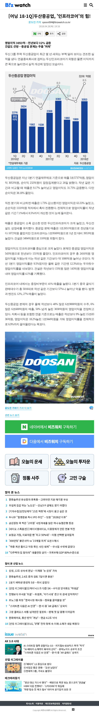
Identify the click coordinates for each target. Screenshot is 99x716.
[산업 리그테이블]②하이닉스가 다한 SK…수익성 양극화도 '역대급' (44, 588)
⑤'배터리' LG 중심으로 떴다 (37, 664)
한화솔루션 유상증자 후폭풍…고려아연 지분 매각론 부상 (38, 499)
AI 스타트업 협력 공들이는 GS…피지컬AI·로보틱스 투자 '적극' (54, 645)
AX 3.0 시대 (12, 641)
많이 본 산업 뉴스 (14, 563)
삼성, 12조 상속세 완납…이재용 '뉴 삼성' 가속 (33, 570)
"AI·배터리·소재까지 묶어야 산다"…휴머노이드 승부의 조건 (53, 649)
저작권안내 (66, 703)
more (91, 635)
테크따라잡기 (12, 678)
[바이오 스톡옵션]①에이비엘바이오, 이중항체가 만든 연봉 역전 (42, 529)
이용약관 (39, 703)
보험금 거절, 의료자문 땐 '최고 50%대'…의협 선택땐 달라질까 (41, 535)
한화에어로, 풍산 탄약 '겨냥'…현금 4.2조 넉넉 (33, 618)
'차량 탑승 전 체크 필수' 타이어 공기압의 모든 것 (47, 689)
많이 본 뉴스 (12, 492)
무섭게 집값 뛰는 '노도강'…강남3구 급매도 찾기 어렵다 (38, 505)
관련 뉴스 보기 (12, 415)
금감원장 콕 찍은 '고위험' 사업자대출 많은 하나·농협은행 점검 (41, 523)
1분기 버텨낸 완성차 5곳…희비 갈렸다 (29, 582)
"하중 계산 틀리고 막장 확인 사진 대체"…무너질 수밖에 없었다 (42, 546)
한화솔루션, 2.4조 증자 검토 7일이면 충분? (31, 576)
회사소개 (30, 703)
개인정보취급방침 (52, 703)
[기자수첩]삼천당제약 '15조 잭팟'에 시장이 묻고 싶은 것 (38, 511)
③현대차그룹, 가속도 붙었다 (38, 671)
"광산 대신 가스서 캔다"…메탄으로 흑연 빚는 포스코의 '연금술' (55, 682)
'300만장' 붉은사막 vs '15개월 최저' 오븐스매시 (34, 541)
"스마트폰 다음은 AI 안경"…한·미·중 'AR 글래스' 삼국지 (38, 606)
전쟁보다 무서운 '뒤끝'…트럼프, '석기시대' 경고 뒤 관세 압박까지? (43, 594)
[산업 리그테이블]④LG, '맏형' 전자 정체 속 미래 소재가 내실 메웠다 (44, 623)
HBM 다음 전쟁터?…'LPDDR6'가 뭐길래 (44, 686)
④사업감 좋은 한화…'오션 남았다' (41, 667)
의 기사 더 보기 (18, 408)
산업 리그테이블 (14, 659)
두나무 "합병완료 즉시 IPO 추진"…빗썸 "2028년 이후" (38, 517)
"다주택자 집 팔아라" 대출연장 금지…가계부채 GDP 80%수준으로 (44, 552)
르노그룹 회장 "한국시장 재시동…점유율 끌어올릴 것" (37, 600)
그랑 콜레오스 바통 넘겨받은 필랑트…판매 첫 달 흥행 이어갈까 (42, 612)
